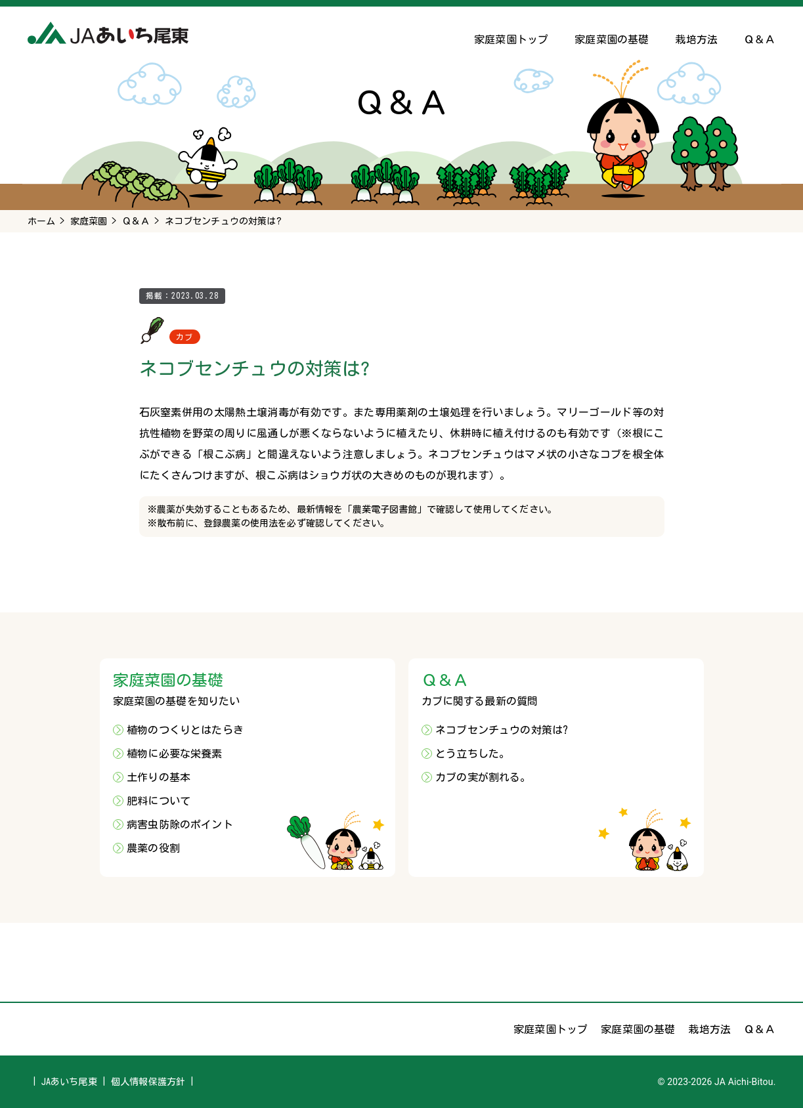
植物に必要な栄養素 (174, 753)
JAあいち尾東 (69, 1081)
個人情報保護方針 (148, 1081)
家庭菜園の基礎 (612, 39)
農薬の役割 (153, 848)
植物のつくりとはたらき (185, 730)
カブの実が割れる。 (483, 777)
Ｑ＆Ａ (759, 39)
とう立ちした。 (472, 753)
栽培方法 (696, 39)
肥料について (158, 801)
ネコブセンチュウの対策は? (501, 730)
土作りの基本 (158, 777)
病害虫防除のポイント (180, 824)
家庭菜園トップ (511, 39)
